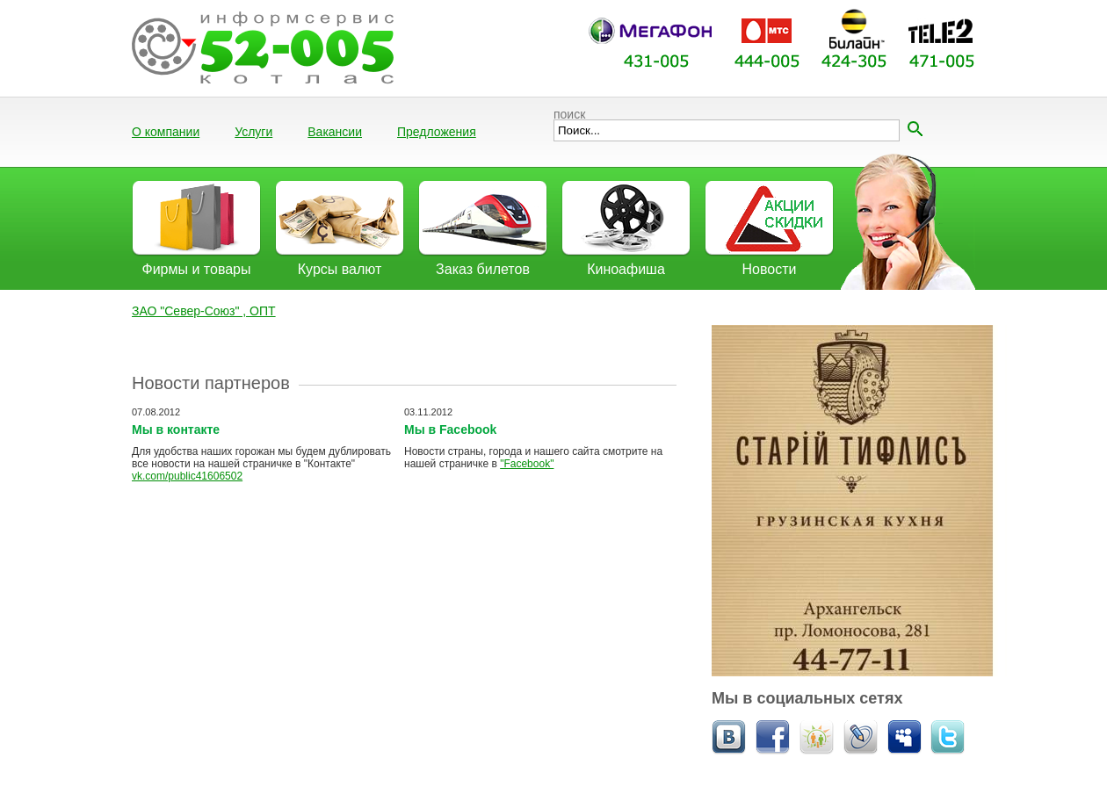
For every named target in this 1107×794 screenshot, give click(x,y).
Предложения (436, 132)
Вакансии (335, 132)
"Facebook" (527, 464)
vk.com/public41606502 (187, 476)
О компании (165, 132)
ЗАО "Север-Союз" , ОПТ (204, 311)
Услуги (253, 132)
